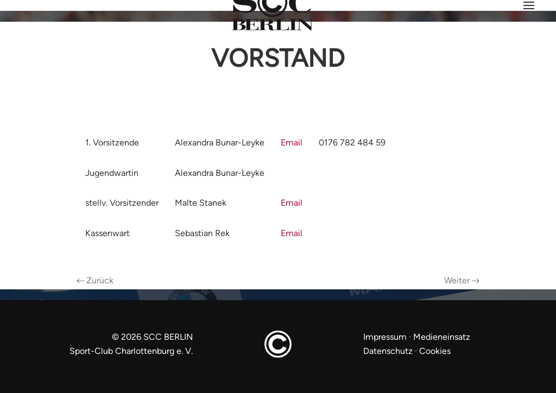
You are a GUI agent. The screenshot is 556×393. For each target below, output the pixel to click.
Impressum (386, 337)
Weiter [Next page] (461, 280)
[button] (528, 5)
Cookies (435, 351)
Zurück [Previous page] (95, 280)
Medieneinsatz (441, 337)
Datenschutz (388, 351)
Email (291, 142)
